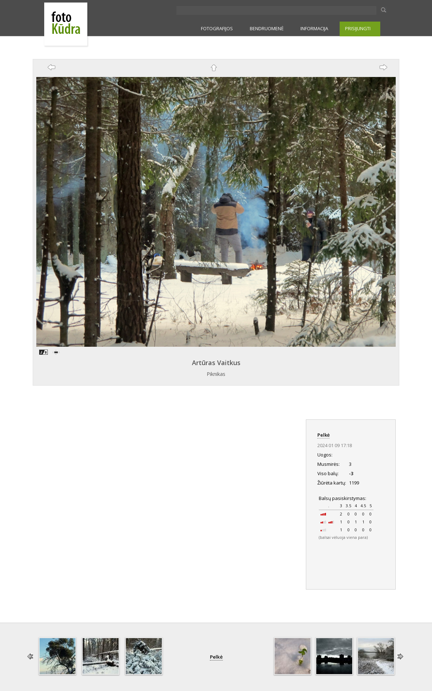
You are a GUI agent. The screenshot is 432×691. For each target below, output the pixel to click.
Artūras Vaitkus (216, 362)
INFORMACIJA (314, 28)
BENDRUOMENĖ (267, 28)
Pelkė (323, 435)
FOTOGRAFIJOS (217, 28)
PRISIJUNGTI (358, 28)
